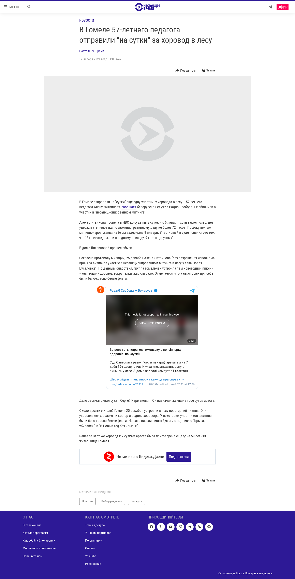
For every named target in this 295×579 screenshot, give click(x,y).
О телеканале (32, 525)
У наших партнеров (98, 533)
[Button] (185, 70)
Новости (86, 20)
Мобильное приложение (39, 548)
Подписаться (179, 457)
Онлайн (90, 548)
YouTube (90, 556)
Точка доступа (95, 525)
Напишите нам (32, 556)
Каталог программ (35, 533)
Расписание (93, 563)
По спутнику (93, 540)
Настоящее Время (91, 51)
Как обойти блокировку (39, 540)
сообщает (128, 207)
